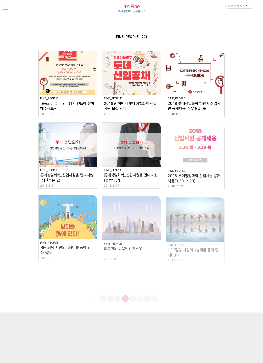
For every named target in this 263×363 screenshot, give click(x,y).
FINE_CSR (167, 20)
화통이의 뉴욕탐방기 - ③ (123, 252)
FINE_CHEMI (95, 20)
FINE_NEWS (59, 20)
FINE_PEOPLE (131, 20)
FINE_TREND (204, 20)
